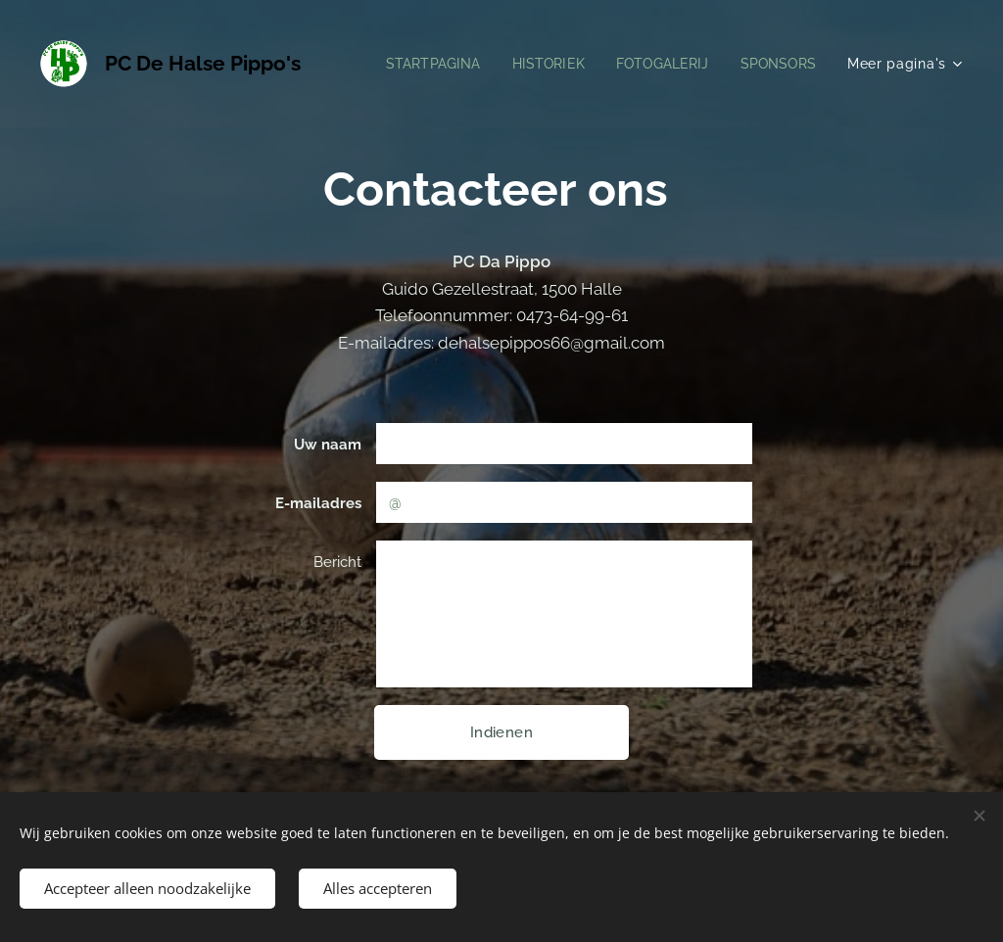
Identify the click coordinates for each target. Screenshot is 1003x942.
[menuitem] (421, 63)
